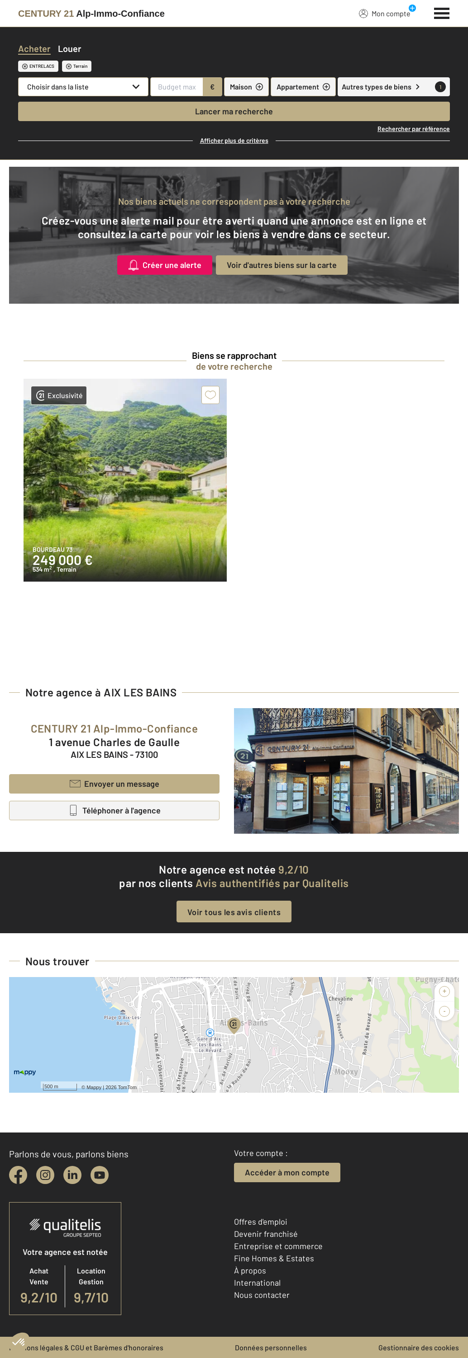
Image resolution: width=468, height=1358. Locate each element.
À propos (250, 1270)
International (257, 1283)
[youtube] (100, 1175)
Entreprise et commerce (278, 1246)
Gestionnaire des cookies (418, 1347)
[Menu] (442, 12)
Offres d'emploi (260, 1221)
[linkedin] (72, 1175)
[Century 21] (91, 13)
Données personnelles (271, 1347)
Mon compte (385, 13)
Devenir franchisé (266, 1234)
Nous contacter (262, 1295)
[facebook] (18, 1175)
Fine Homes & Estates (274, 1258)
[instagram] (45, 1175)
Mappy (93, 1087)
